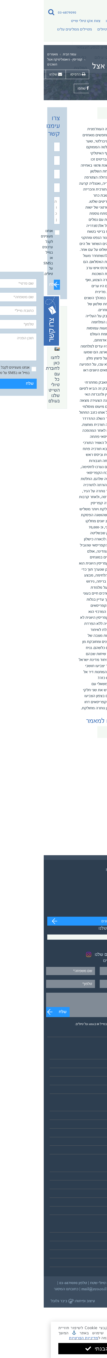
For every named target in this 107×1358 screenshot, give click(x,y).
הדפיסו (34, 74)
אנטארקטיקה (92, 1151)
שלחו (12, 74)
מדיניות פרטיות (91, 1255)
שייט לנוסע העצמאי (88, 1065)
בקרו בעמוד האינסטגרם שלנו (77, 954)
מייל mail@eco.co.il (54, 1289)
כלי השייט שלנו (91, 1203)
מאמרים (9, 55)
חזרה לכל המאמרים (78, 113)
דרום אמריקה (93, 1134)
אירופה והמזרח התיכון (86, 1117)
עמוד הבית (25, 55)
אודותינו (68, 21)
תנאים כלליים (93, 1246)
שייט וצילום (94, 1082)
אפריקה (97, 1125)
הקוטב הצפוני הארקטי (86, 1143)
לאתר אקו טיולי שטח (87, 1212)
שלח (11, 284)
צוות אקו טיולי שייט (42, 21)
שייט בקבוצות (92, 1073)
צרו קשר (96, 1264)
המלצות (97, 1238)
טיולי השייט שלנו (90, 1056)
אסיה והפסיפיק (91, 1108)
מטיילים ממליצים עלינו (30, 29)
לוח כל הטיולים (92, 1090)
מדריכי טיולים (64, 29)
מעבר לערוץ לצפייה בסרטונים (80, 921)
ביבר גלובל (18, 1301)
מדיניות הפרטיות (82, 1338)
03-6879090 (23, 12)
